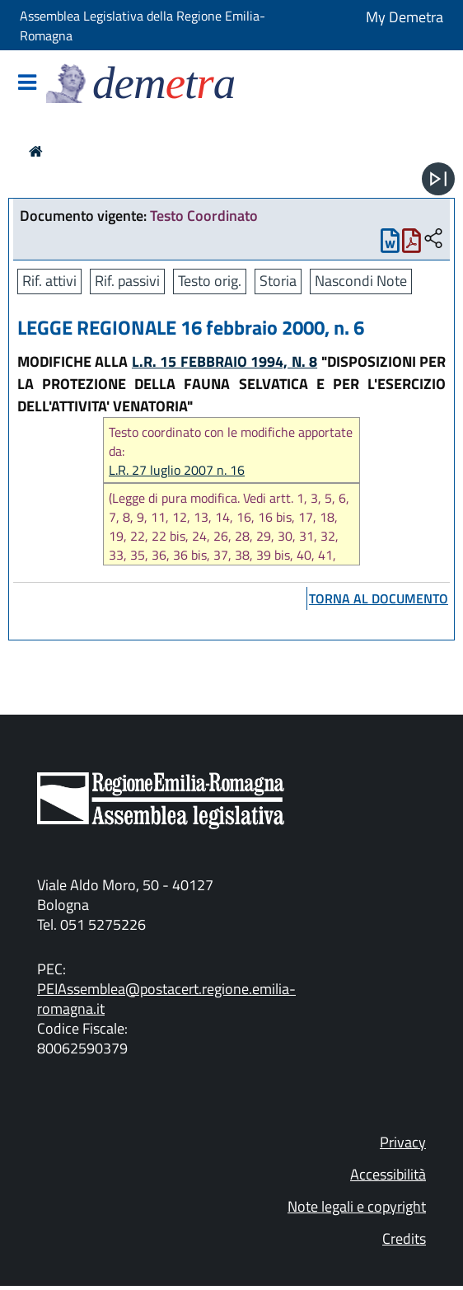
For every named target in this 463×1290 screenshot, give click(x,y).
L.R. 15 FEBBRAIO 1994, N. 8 (224, 361)
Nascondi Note (361, 281)
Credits (404, 1238)
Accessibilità (388, 1174)
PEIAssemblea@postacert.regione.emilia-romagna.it (166, 999)
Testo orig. (209, 281)
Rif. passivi (127, 281)
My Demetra (404, 17)
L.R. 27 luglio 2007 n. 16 (177, 470)
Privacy (403, 1142)
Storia (278, 281)
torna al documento (378, 598)
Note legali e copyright (357, 1206)
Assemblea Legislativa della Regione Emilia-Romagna (142, 25)
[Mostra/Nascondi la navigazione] (27, 84)
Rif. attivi (49, 281)
